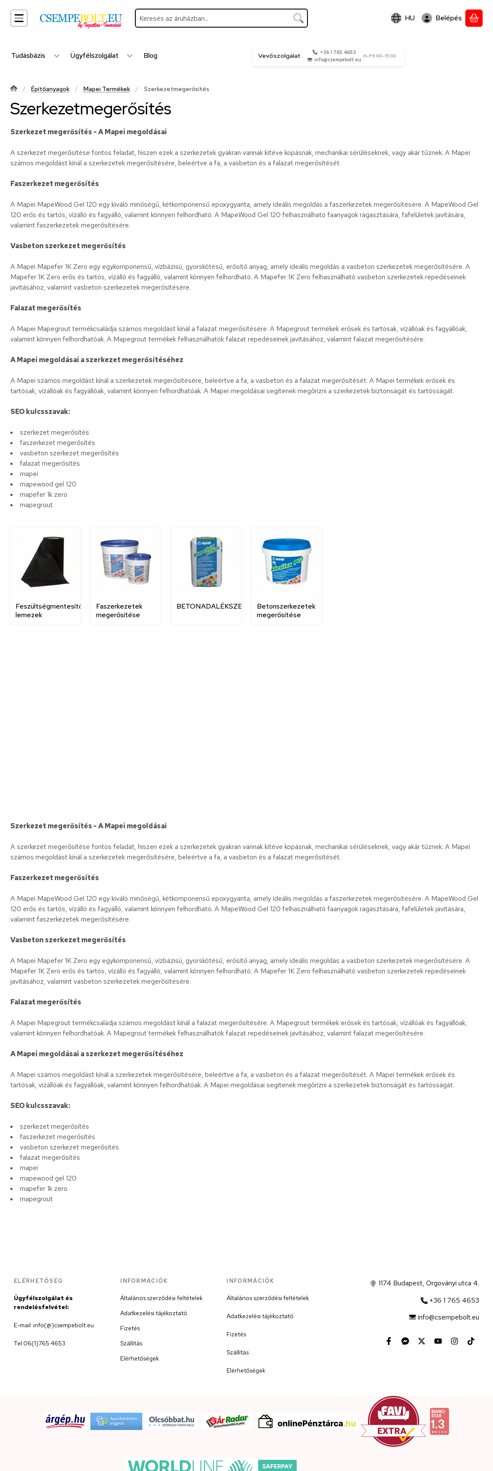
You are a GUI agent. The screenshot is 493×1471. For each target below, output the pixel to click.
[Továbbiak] (56, 55)
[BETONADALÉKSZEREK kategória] (206, 576)
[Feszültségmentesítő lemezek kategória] (45, 576)
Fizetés (130, 1328)
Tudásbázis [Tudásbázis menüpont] (28, 55)
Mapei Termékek (106, 89)
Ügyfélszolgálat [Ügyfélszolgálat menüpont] (94, 55)
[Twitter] (421, 1341)
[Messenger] (405, 1341)
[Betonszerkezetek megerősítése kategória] (287, 576)
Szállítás (131, 1343)
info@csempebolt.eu (337, 60)
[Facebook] (389, 1341)
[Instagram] (454, 1341)
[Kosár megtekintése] (474, 18)
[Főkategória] (13, 89)
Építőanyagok (50, 89)
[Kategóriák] (19, 18)
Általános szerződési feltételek (161, 1298)
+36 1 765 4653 (338, 52)
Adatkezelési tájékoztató (153, 1313)
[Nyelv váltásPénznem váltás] (402, 18)
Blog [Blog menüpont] (150, 55)
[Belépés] (441, 18)
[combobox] (221, 18)
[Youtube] (438, 1341)
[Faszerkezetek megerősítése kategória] (126, 576)
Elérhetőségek (139, 1358)
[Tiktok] (471, 1341)
